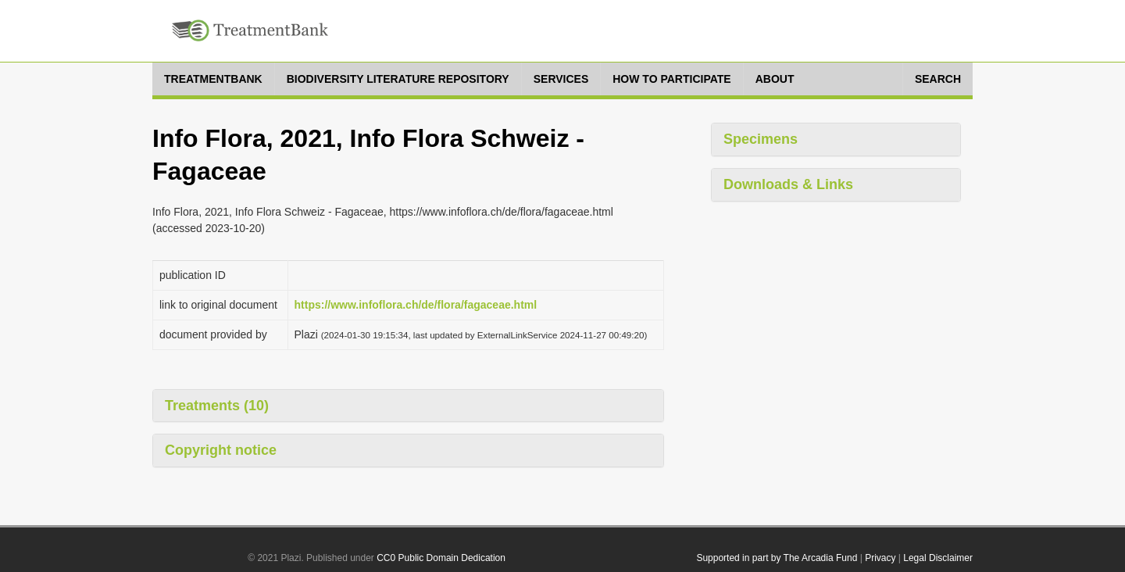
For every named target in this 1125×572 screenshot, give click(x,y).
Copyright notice (221, 450)
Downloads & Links (788, 184)
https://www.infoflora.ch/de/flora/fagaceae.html (416, 305)
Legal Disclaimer (938, 557)
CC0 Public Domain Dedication (441, 557)
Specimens (760, 139)
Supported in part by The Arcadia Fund (776, 557)
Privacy (880, 557)
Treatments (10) (217, 405)
